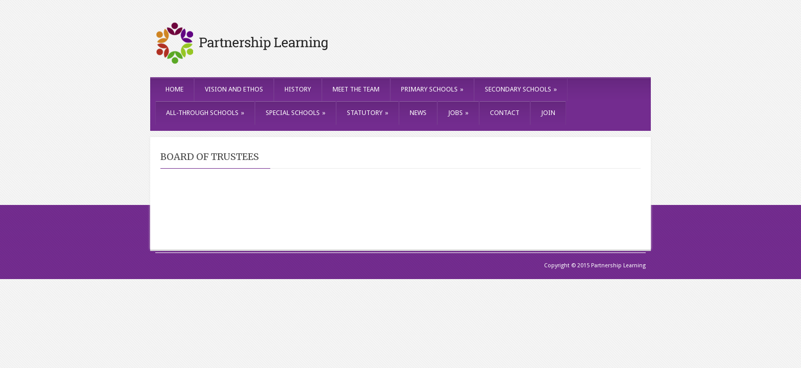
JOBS (458, 113)
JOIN (548, 113)
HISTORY (298, 89)
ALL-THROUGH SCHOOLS (205, 113)
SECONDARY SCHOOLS (521, 89)
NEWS (418, 113)
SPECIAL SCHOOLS (295, 113)
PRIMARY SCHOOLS (432, 89)
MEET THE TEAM (356, 89)
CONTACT (505, 113)
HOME (174, 89)
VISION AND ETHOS (234, 89)
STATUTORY (367, 113)
